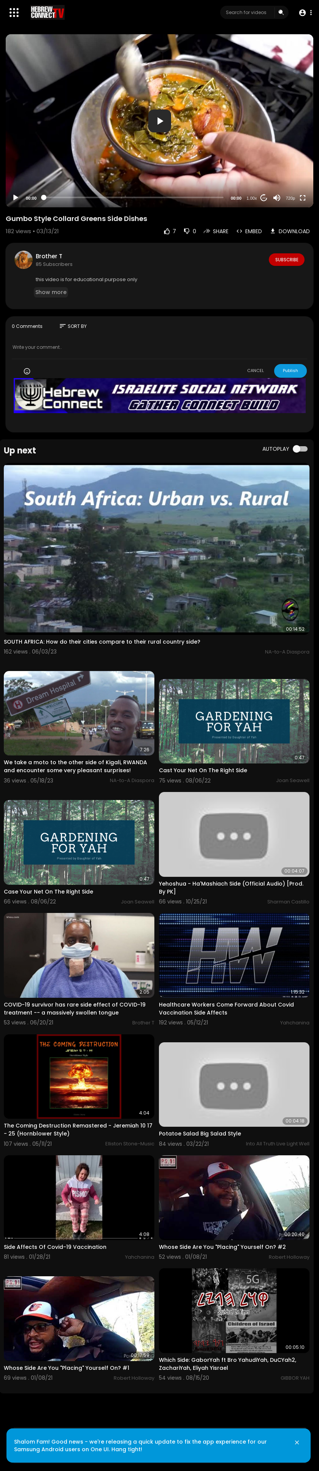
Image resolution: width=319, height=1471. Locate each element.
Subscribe (286, 259)
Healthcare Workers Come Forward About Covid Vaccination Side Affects (226, 1008)
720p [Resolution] (290, 198)
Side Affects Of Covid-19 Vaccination (55, 1247)
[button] (305, 12)
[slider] (134, 197)
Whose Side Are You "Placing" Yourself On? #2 (222, 1247)
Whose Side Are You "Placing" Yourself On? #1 (66, 1368)
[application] (159, 120)
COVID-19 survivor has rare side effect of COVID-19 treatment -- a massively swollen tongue (75, 1008)
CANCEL (255, 370)
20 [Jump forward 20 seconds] (264, 198)
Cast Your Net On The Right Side (203, 770)
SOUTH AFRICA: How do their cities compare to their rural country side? (102, 642)
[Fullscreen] (302, 198)
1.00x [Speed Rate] (252, 198)
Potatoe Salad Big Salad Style (200, 1133)
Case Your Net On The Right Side (48, 891)
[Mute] (277, 198)
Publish (290, 370)
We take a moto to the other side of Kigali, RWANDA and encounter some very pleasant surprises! (75, 766)
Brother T (49, 256)
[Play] (15, 198)
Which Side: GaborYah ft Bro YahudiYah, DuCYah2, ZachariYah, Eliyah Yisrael (227, 1364)
